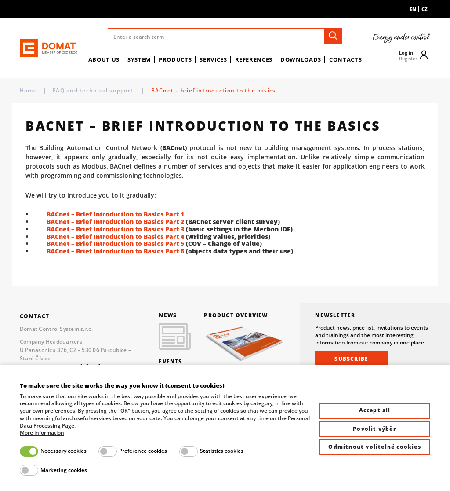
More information (42, 432)
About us (104, 59)
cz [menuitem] (424, 9)
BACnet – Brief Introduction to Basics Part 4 (115, 236)
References (254, 59)
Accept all (375, 410)
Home (28, 90)
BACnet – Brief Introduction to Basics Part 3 (115, 229)
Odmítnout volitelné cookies (374, 447)
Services (213, 59)
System (139, 59)
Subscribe (351, 359)
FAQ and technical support (94, 90)
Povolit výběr (374, 428)
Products (175, 59)
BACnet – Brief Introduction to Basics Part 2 (115, 221)
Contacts (345, 59)
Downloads (300, 59)
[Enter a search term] (225, 36)
